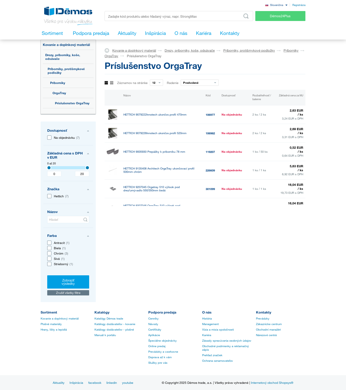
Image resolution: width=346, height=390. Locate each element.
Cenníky (153, 318)
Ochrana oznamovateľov (217, 360)
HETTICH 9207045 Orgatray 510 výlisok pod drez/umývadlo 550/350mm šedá (151, 188)
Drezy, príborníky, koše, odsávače (62, 57)
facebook (94, 382)
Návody (153, 324)
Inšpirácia (76, 382)
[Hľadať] (68, 219)
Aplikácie (154, 335)
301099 (210, 189)
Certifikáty (154, 329)
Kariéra (206, 335)
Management (210, 324)
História (207, 318)
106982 (210, 133)
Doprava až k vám (160, 357)
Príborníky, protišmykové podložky (66, 70)
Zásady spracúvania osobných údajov (226, 340)
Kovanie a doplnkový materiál (66, 45)
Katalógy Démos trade (108, 318)
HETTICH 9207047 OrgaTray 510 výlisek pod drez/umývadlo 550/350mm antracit (151, 226)
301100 (210, 207)
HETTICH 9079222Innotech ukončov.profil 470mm (154, 114)
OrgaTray (59, 93)
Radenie (173, 83)
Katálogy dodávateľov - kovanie (114, 324)
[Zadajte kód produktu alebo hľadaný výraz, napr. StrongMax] (179, 16)
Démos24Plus (280, 16)
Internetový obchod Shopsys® (272, 382)
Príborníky (57, 83)
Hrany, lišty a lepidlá (54, 329)
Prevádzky (262, 318)
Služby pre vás (157, 362)
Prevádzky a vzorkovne (163, 351)
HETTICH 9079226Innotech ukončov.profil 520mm (154, 133)
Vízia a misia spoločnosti (218, 329)
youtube (127, 382)
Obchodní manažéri (268, 329)
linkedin (111, 382)
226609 (210, 170)
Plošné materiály (51, 324)
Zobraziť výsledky (68, 281)
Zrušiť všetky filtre (68, 293)
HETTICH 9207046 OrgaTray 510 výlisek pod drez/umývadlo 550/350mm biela (151, 207)
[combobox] (276, 5)
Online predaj (156, 346)
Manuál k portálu (105, 335)
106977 (210, 114)
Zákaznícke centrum (269, 324)
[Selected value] (49, 168)
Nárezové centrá (266, 335)
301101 (210, 226)
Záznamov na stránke (132, 83)
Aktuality (58, 382)
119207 (210, 152)
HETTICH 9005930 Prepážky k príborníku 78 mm (154, 151)
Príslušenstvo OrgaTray (72, 103)
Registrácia (298, 5)
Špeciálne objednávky (162, 340)
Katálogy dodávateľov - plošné (114, 329)
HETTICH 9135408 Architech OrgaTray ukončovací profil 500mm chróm (158, 170)
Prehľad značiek (212, 355)
